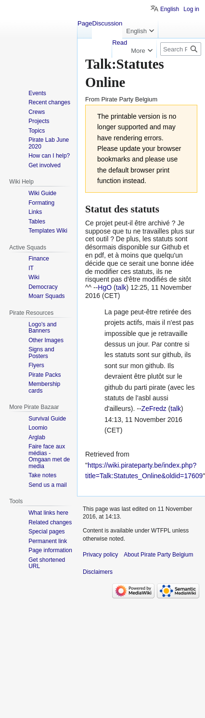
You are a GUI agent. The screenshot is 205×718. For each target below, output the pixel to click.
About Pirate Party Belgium (158, 554)
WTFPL (160, 530)
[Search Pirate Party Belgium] (180, 49)
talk (121, 287)
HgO (105, 287)
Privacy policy (100, 554)
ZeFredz (154, 408)
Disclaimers (98, 572)
